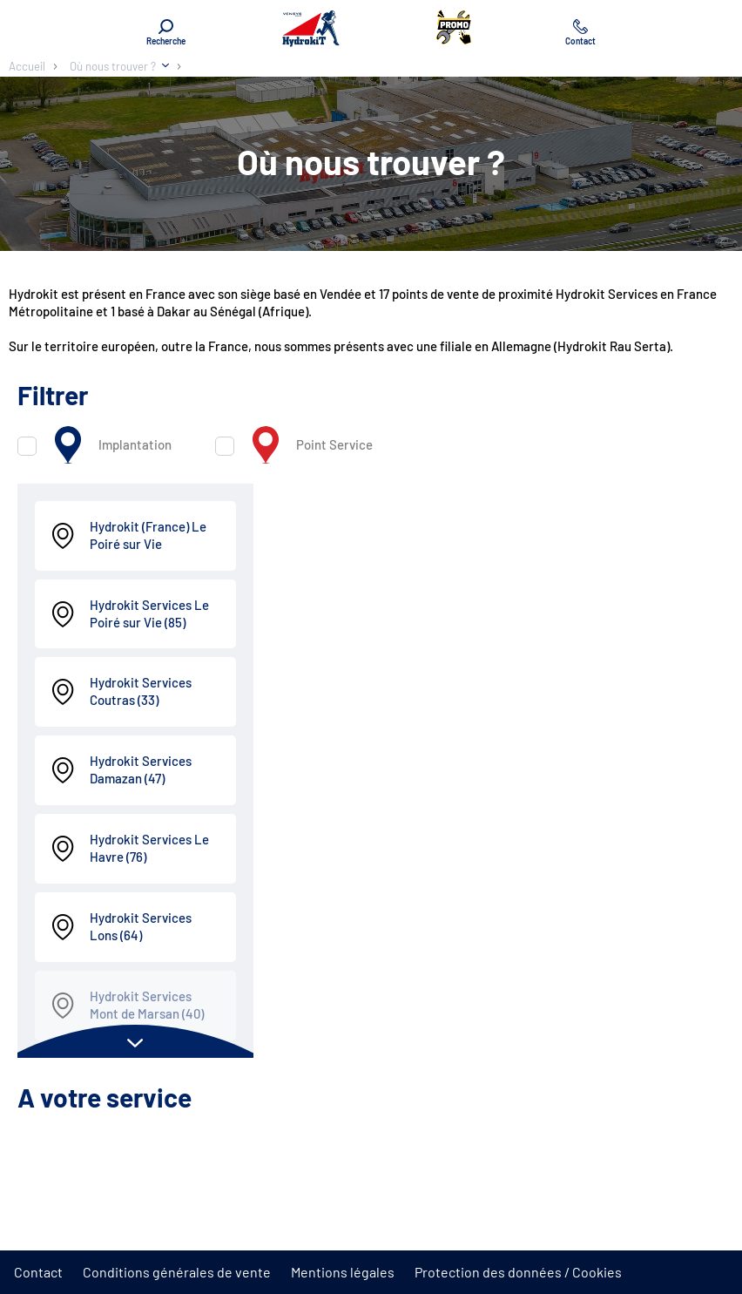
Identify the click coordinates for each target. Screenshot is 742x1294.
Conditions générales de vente (177, 1272)
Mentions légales (343, 1272)
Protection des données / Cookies (518, 1272)
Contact (38, 1272)
